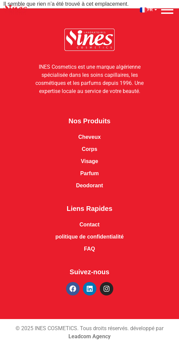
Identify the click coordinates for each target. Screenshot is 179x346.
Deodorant (89, 185)
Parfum (89, 173)
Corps (89, 149)
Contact (90, 224)
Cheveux (89, 137)
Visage (89, 161)
